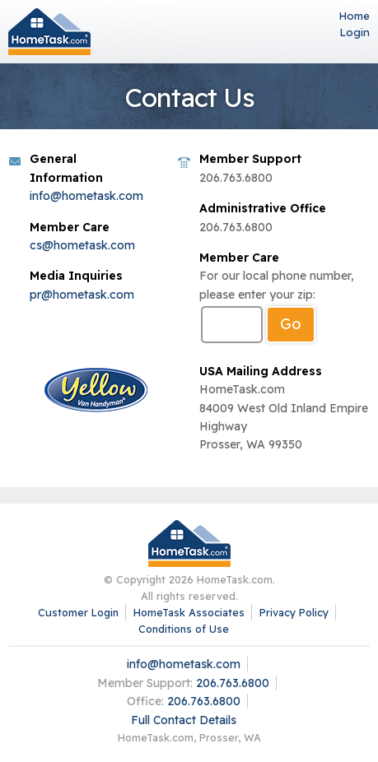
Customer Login (78, 612)
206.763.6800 (232, 683)
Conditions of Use (183, 628)
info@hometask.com (86, 195)
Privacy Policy (294, 612)
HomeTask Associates (189, 612)
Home (354, 15)
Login (354, 32)
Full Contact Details (183, 720)
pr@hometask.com (82, 294)
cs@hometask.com (82, 245)
